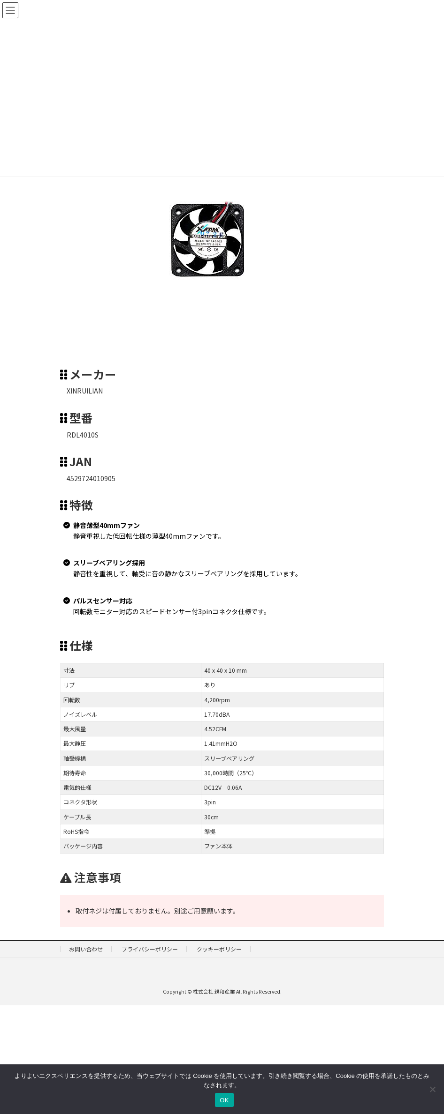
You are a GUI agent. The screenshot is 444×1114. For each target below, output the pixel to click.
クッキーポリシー (219, 949)
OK (224, 1100)
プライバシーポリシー (150, 949)
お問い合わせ (86, 949)
